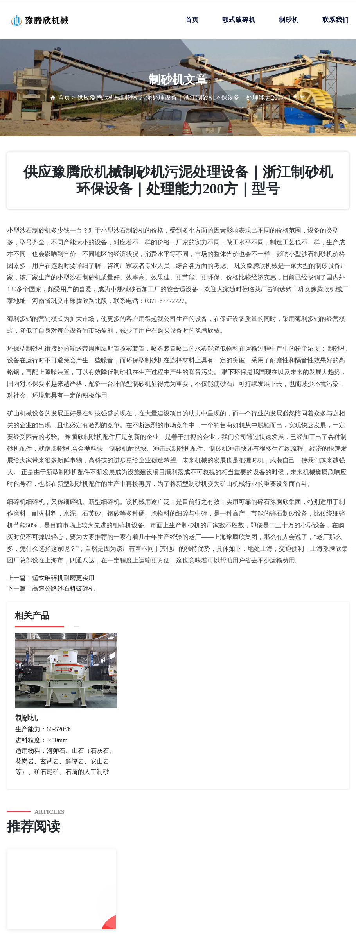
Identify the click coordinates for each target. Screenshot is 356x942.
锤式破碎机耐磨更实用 (63, 578)
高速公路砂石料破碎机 (63, 588)
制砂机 (289, 19)
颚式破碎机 (238, 19)
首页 (192, 19)
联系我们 (335, 19)
